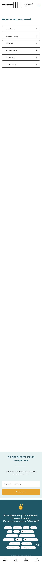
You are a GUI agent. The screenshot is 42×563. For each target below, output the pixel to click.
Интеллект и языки (27, 531)
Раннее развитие (12, 535)
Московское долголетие (27, 535)
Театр (16, 531)
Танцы (33, 528)
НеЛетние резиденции (28, 547)
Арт (10, 531)
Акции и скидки (9, 539)
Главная (8, 528)
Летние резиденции (13, 547)
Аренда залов (26, 543)
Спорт (26, 528)
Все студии (17, 528)
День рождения (15, 543)
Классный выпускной (30, 539)
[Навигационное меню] (38, 5)
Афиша (19, 539)
